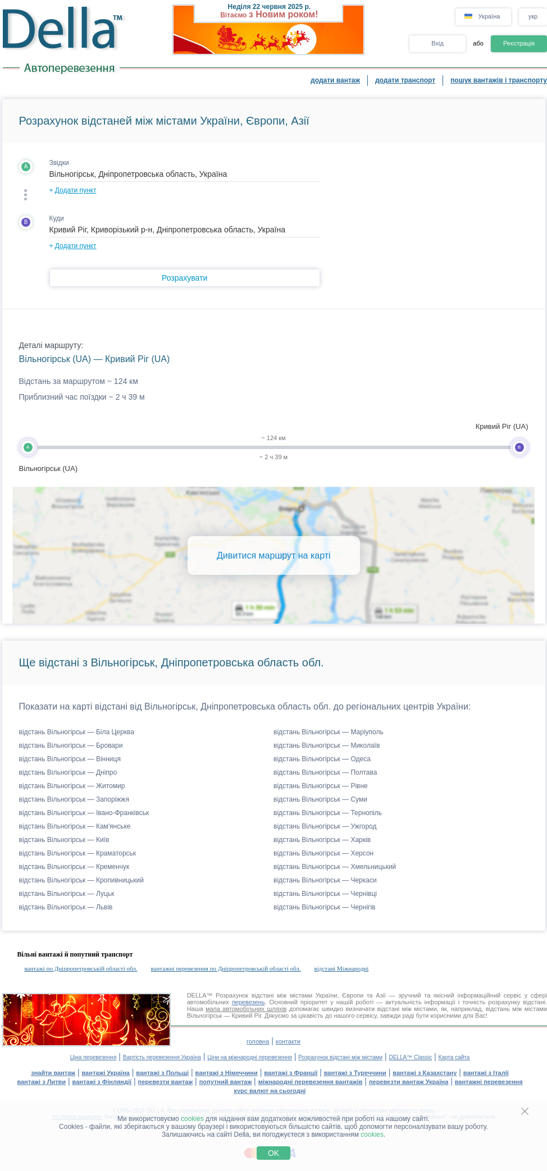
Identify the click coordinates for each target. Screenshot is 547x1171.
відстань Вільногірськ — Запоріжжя (74, 799)
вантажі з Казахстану (425, 1072)
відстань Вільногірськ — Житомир (72, 786)
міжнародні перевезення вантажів (310, 1081)
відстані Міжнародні (341, 968)
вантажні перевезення (489, 1081)
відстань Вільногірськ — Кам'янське (75, 826)
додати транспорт (405, 80)
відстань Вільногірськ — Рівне (321, 786)
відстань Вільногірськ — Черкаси (325, 880)
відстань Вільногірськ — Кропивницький (81, 880)
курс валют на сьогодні (270, 1090)
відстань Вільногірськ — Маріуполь (329, 732)
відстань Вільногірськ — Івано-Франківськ (84, 813)
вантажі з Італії (486, 1072)
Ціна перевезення (93, 1057)
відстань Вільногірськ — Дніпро (68, 772)
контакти (288, 1041)
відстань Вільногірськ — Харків (322, 840)
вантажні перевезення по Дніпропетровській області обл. (226, 968)
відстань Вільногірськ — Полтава (325, 772)
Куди (56, 218)
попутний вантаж (225, 1081)
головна (258, 1041)
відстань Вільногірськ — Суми (320, 799)
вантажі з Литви (41, 1081)
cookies (192, 1119)
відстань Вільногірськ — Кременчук (74, 867)
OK (273, 1153)
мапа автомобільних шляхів (246, 1008)
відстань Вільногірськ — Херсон (323, 853)
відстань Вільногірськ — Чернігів (324, 907)
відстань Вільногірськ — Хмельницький (335, 867)
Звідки (59, 163)
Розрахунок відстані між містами (340, 1057)
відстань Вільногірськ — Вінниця (70, 759)
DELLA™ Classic (410, 1057)
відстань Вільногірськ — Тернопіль (328, 813)
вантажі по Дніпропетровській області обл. (81, 968)
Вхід (437, 43)
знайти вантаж (53, 1072)
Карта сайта (454, 1057)
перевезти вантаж (165, 1081)
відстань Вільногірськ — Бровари (71, 745)
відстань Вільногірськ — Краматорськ (77, 853)
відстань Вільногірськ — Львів (66, 907)
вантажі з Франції (290, 1072)
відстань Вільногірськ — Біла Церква (76, 732)
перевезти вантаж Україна (408, 1081)
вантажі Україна (106, 1072)
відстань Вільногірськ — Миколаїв (327, 745)
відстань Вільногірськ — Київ (64, 840)
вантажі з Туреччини (355, 1072)
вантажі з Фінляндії (102, 1081)
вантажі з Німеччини (226, 1072)
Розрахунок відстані (245, 995)
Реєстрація (519, 43)
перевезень (248, 1002)
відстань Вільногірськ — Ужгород (325, 826)
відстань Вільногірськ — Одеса (322, 759)
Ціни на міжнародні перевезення (249, 1057)
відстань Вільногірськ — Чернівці (325, 894)
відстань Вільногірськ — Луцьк (67, 894)
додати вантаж (335, 80)
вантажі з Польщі (162, 1072)
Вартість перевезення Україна (162, 1057)
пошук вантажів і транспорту (498, 80)
